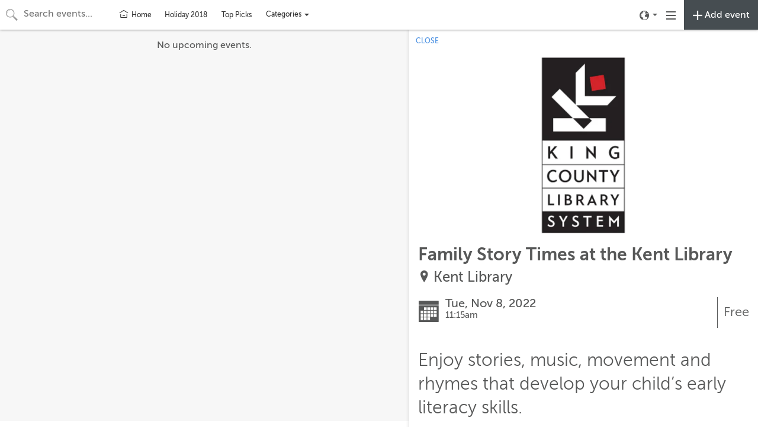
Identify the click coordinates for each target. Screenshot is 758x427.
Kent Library (472, 277)
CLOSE (427, 41)
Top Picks (236, 15)
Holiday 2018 (186, 15)
